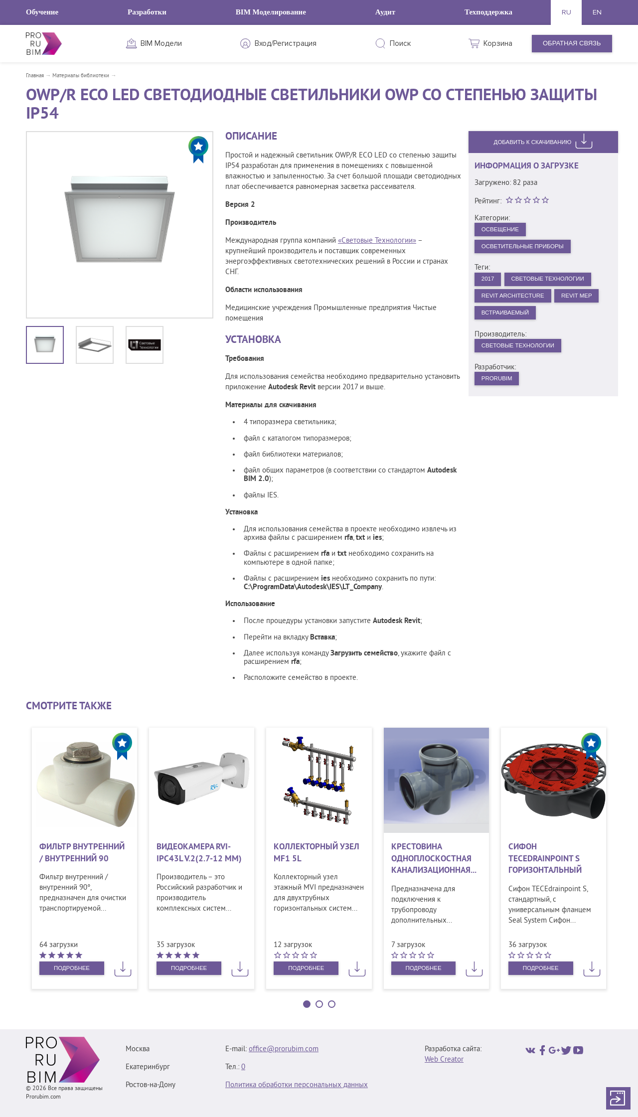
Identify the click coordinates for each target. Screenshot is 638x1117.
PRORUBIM (499, 390)
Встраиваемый (563, 321)
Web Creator (444, 1060)
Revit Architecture (518, 302)
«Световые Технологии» (377, 241)
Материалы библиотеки (80, 75)
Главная (35, 75)
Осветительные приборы (529, 249)
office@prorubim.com (284, 1049)
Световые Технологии (557, 284)
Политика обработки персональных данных (296, 1085)
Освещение (503, 230)
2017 (489, 284)
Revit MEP (499, 321)
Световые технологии (523, 356)
